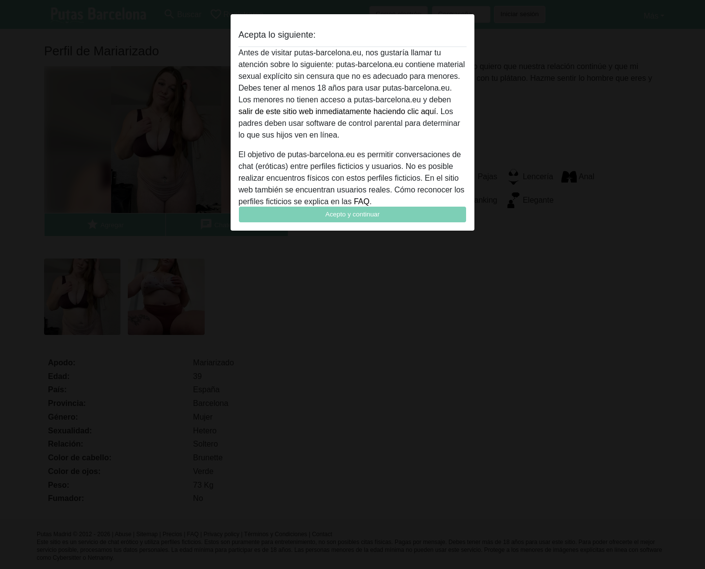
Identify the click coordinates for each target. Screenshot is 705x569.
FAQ (362, 201)
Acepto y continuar (352, 214)
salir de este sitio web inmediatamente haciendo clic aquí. (338, 111)
